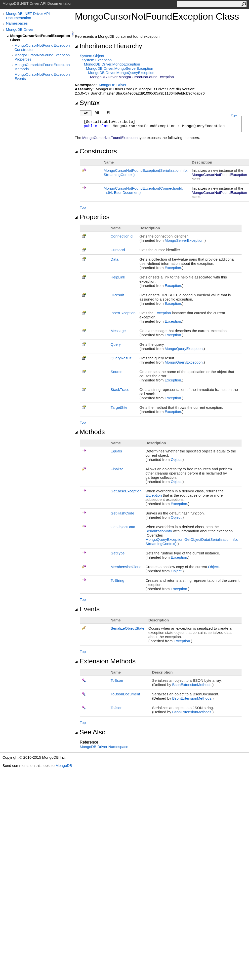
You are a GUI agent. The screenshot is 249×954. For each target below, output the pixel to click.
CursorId (118, 250)
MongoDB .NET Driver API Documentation (28, 15)
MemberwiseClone (126, 567)
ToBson (117, 680)
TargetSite (119, 407)
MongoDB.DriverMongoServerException (119, 68)
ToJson (117, 708)
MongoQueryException (184, 348)
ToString (117, 580)
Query (116, 344)
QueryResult (121, 358)
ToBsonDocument (125, 694)
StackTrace (120, 389)
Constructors (96, 151)
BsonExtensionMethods (191, 684)
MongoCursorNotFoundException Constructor (42, 47)
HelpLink (118, 277)
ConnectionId (121, 236)
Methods (90, 432)
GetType (118, 553)
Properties (92, 217)
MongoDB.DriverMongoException (112, 64)
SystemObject (92, 56)
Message (118, 331)
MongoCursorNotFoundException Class (40, 38)
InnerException (123, 313)
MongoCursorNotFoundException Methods (42, 67)
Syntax (87, 102)
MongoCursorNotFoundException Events (42, 76)
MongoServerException (184, 240)
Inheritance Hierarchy (108, 46)
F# (108, 112)
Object (176, 459)
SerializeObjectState (127, 628)
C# (85, 113)
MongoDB (63, 765)
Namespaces (17, 23)
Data (115, 259)
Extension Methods (105, 661)
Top (83, 207)
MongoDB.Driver (20, 29)
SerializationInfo (158, 531)
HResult (117, 295)
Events (87, 609)
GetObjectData (123, 527)
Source (117, 372)
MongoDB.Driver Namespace (104, 747)
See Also (90, 732)
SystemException (97, 60)
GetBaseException (126, 491)
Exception (173, 268)
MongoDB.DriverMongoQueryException (121, 72)
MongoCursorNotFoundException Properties (42, 57)
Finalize (117, 469)
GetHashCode (122, 513)
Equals (116, 451)
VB (97, 112)
